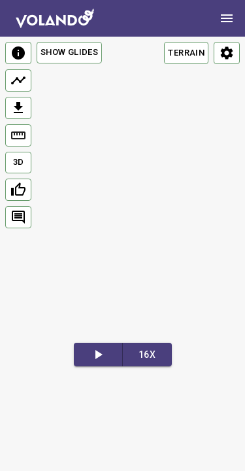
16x (147, 354)
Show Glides (69, 52)
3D (18, 162)
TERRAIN (186, 53)
